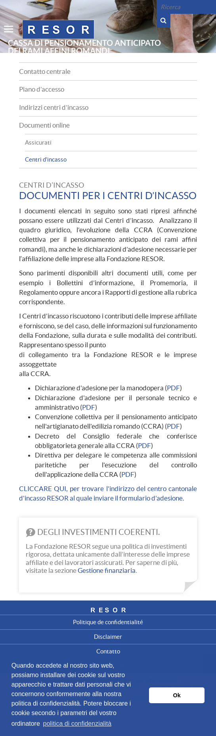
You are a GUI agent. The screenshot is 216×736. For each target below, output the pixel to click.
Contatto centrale (45, 71)
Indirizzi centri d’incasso (53, 107)
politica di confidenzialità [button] (77, 723)
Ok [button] (177, 695)
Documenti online (44, 125)
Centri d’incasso (46, 159)
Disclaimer (108, 636)
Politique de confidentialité (108, 622)
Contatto (108, 651)
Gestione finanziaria (107, 570)
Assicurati (38, 142)
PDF (173, 388)
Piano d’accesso (41, 89)
